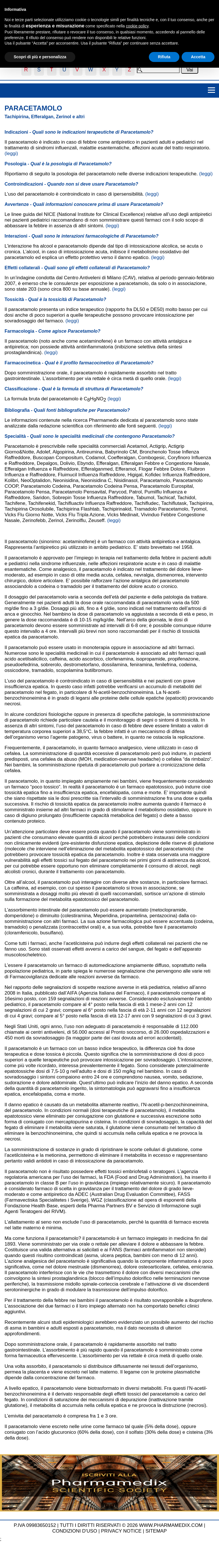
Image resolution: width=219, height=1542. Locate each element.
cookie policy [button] (137, 26)
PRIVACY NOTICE (121, 1531)
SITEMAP (156, 1531)
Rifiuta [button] (164, 57)
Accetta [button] (198, 57)
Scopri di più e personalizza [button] (40, 57)
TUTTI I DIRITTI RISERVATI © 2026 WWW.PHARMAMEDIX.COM (131, 1525)
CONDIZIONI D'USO (74, 1531)
